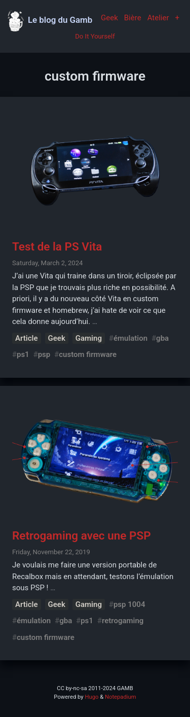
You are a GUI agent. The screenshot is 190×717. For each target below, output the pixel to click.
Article (26, 338)
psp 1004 (129, 604)
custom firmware (88, 354)
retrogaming (122, 620)
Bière (132, 17)
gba (162, 338)
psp (44, 354)
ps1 (23, 354)
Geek (109, 17)
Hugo (91, 697)
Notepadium (120, 697)
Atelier (158, 17)
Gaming (88, 338)
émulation (130, 338)
